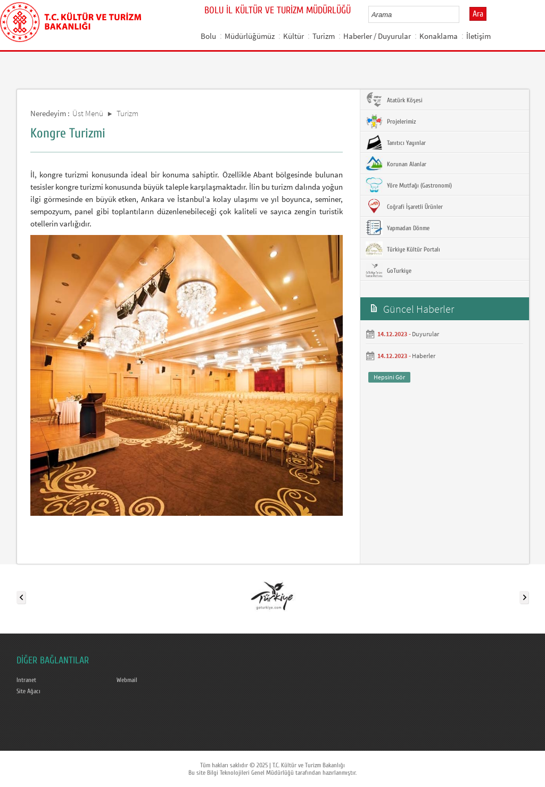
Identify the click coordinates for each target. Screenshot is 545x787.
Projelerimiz (391, 120)
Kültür (293, 36)
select (462, 14)
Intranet (26, 680)
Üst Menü (87, 113)
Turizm (323, 36)
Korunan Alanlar (396, 163)
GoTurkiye (388, 270)
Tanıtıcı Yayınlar (396, 142)
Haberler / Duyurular (377, 36)
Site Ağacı (28, 691)
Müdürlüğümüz (250, 36)
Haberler (423, 356)
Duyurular (425, 334)
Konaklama (438, 36)
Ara (478, 14)
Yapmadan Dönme (398, 227)
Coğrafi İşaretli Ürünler (404, 206)
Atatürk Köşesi (394, 99)
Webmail (127, 680)
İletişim (478, 36)
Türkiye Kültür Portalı (403, 248)
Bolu (208, 36)
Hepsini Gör (389, 377)
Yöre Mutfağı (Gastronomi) (409, 184)
